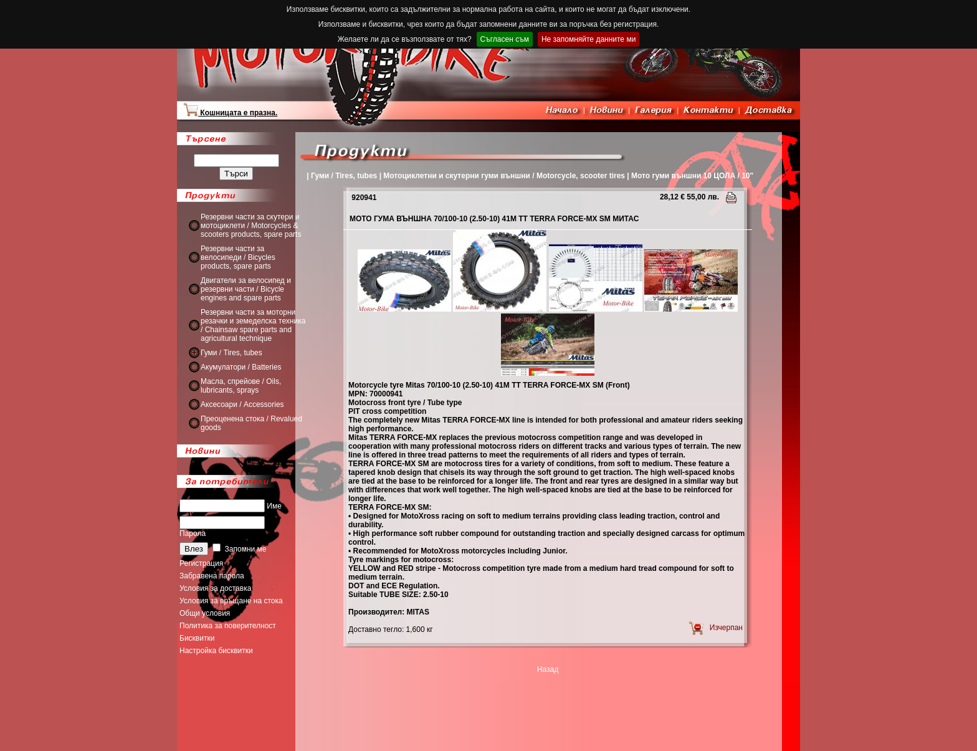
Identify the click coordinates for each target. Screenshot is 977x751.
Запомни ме (239, 549)
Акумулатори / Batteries (241, 367)
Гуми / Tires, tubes (231, 352)
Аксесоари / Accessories (242, 404)
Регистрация (201, 563)
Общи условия (204, 613)
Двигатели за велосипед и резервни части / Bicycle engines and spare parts (246, 289)
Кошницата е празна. (230, 112)
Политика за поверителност (227, 625)
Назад (547, 669)
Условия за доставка (215, 588)
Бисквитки (196, 638)
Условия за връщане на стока (231, 600)
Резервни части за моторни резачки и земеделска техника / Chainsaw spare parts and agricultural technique (253, 325)
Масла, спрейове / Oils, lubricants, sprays (241, 386)
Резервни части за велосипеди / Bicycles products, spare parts (238, 257)
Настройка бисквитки (216, 650)
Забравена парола (211, 576)
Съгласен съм (504, 39)
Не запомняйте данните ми (588, 39)
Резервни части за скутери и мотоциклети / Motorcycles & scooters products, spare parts (251, 226)
